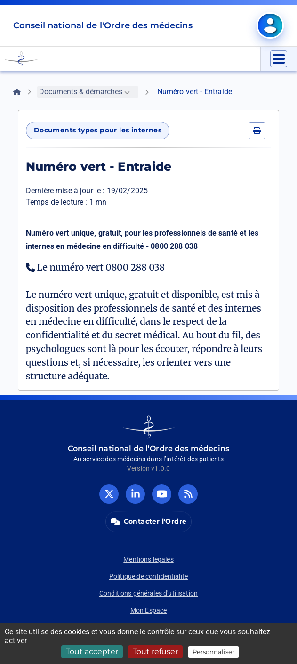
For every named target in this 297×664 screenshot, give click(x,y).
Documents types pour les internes (97, 130)
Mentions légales (148, 559)
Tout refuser (155, 651)
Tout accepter (92, 651)
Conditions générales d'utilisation (148, 593)
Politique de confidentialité (148, 576)
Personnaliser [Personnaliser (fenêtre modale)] (213, 652)
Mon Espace (148, 610)
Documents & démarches (84, 91)
